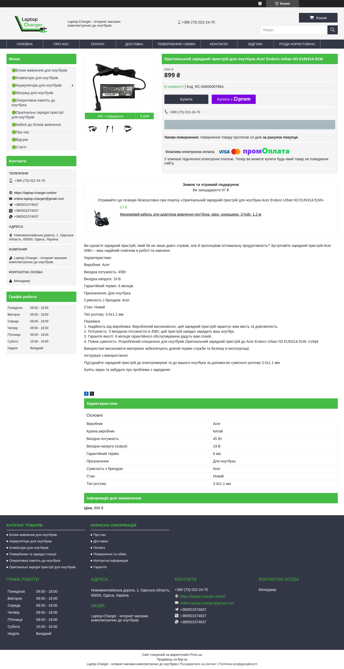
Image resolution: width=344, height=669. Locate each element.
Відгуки (255, 44)
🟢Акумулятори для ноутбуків (37, 85)
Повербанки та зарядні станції (32, 554)
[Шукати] (332, 29)
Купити (186, 99)
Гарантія (100, 567)
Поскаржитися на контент (198, 664)
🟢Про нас (21, 132)
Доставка (134, 44)
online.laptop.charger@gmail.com (39, 199)
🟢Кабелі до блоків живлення (36, 125)
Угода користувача (297, 44)
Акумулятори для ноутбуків (30, 541)
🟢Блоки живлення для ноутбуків (39, 70)
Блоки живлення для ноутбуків (33, 535)
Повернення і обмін (176, 44)
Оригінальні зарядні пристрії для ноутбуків (42, 567)
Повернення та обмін (109, 554)
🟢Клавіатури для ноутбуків (35, 78)
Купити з (234, 99)
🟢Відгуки (20, 140)
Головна (25, 44)
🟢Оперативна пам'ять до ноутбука (33, 102)
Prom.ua (196, 655)
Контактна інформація (110, 560)
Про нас (61, 44)
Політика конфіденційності (238, 664)
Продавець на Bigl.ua (172, 659)
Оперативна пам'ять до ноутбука (35, 560)
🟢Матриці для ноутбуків (32, 93)
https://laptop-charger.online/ (35, 193)
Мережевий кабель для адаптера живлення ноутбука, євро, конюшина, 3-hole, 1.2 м (190, 214)
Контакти (219, 44)
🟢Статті (19, 147)
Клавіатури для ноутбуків (28, 548)
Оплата (98, 44)
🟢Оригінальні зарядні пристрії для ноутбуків (38, 114)
